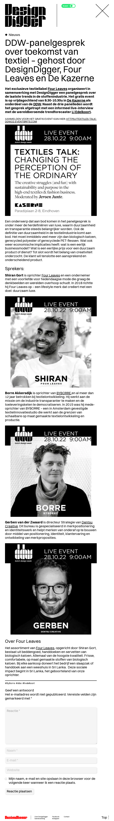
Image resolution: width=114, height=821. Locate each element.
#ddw (18, 683)
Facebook (55, 817)
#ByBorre (10, 683)
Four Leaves (57, 89)
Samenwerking (40, 819)
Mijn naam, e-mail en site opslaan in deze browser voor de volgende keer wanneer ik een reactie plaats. (52, 781)
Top (104, 817)
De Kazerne (76, 100)
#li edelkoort (28, 683)
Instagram (55, 819)
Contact (66, 817)
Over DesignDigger (41, 817)
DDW (37, 104)
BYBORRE (64, 393)
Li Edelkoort (81, 112)
